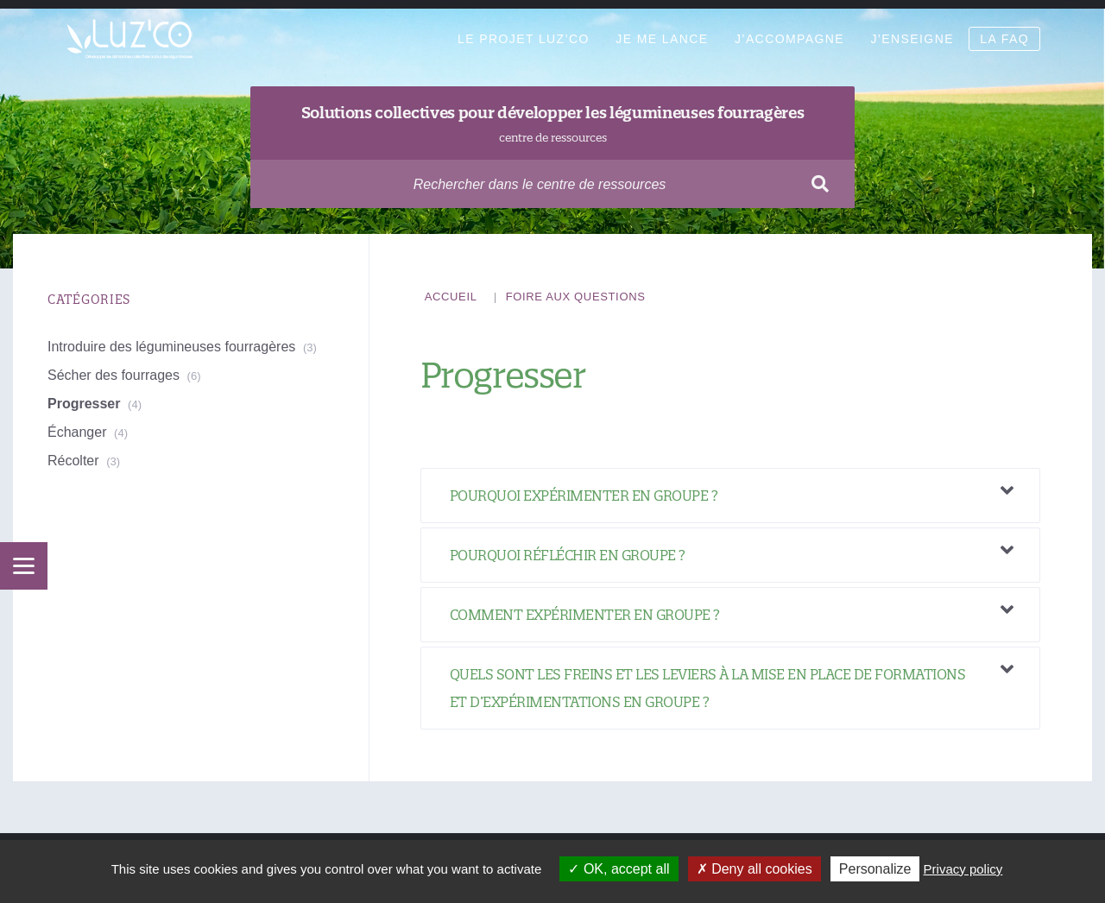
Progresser (84, 403)
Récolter (73, 460)
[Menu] (23, 566)
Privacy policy (963, 869)
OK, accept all (618, 869)
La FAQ (1004, 39)
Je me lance (662, 39)
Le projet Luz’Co (524, 39)
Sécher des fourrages (113, 375)
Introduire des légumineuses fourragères (171, 346)
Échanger (77, 432)
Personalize (875, 869)
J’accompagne (789, 39)
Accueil (451, 296)
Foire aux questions (576, 296)
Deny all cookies (754, 869)
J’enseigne (911, 39)
